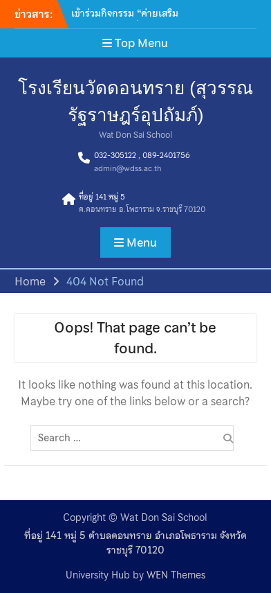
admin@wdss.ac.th (127, 168)
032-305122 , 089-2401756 (141, 155)
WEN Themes (176, 575)
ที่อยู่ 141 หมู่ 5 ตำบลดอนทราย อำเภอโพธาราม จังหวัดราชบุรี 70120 (135, 543)
